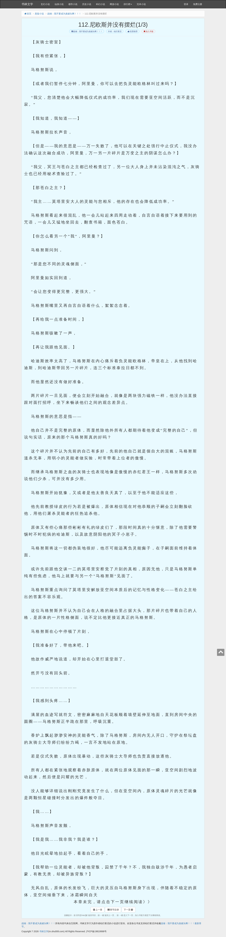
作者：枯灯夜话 (115, 31)
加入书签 (148, 31)
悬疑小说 (39, 13)
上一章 (97, 909)
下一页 (128, 909)
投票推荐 (132, 31)
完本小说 (141, 4)
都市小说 (72, 4)
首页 (27, 13)
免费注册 (197, 4)
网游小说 (114, 4)
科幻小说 (100, 4)
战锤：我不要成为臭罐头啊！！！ (64, 13)
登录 (186, 4)
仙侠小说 (59, 4)
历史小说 (86, 4)
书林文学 (27, 4)
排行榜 (128, 4)
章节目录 (113, 909)
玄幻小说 (45, 4)
